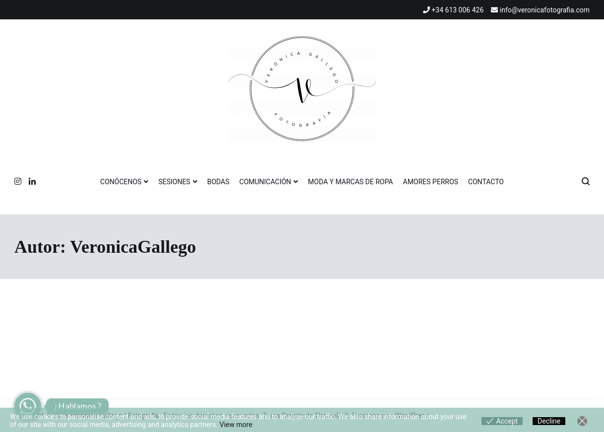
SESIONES (174, 182)
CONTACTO (486, 182)
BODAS (218, 182)
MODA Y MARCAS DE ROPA (350, 182)
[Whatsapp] (27, 406)
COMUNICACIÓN (266, 182)
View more (236, 425)
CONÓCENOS (120, 182)
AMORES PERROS (430, 182)
